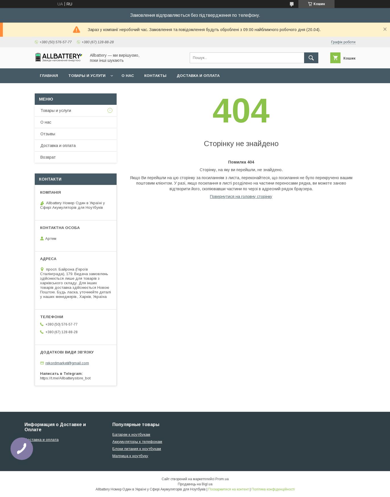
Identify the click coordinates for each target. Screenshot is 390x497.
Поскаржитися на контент (228, 489)
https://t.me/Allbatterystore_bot (65, 378)
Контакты (155, 75)
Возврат (48, 157)
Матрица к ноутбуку (130, 456)
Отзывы (47, 134)
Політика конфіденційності (273, 489)
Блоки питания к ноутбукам (136, 449)
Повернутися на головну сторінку (241, 196)
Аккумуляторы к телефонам (137, 441)
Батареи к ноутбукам (131, 434)
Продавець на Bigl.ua (195, 484)
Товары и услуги (87, 75)
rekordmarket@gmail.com (67, 363)
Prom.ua (222, 479)
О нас (127, 75)
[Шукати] (311, 57)
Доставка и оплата (198, 75)
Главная (49, 75)
